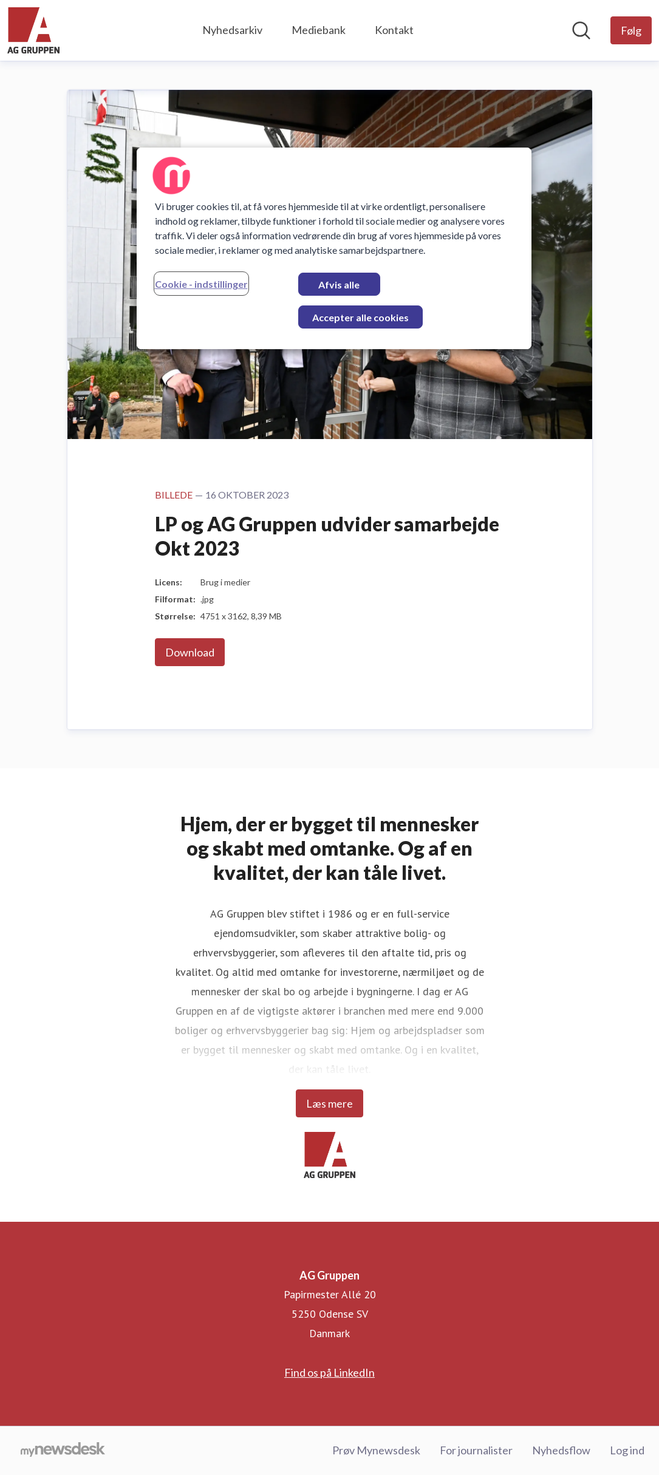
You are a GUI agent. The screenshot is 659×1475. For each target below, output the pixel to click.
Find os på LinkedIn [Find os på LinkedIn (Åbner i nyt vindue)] (329, 1372)
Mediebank (319, 29)
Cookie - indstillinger (201, 284)
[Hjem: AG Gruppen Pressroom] (33, 30)
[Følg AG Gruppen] (631, 30)
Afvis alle (339, 284)
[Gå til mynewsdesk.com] (63, 1450)
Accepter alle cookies (360, 317)
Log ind (627, 1450)
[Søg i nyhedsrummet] (581, 30)
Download (189, 652)
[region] (334, 248)
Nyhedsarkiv (232, 29)
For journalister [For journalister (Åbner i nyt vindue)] (476, 1450)
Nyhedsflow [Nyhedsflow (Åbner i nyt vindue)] (561, 1450)
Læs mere (329, 1103)
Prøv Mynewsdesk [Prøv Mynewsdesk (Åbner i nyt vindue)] (376, 1450)
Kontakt (394, 29)
